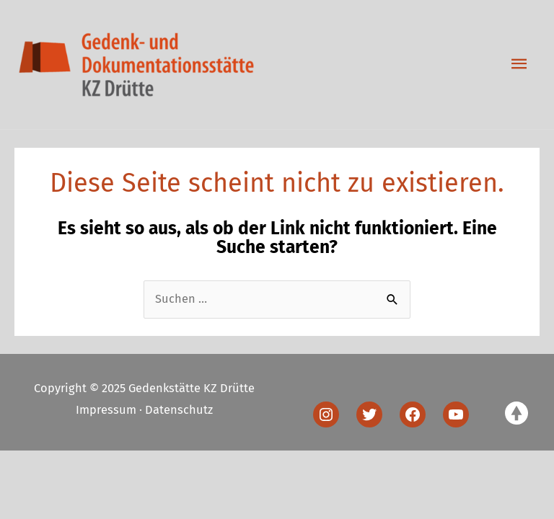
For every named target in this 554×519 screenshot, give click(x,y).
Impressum (106, 410)
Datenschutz (179, 410)
